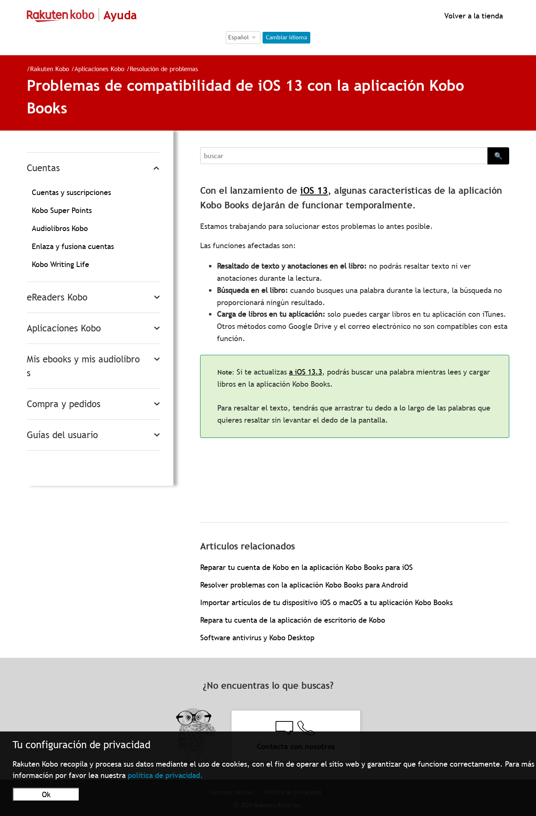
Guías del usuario (62, 435)
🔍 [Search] (498, 155)
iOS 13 (314, 190)
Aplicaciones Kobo (99, 68)
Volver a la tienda (472, 16)
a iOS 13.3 (305, 372)
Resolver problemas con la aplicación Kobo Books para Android (304, 585)
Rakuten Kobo (49, 68)
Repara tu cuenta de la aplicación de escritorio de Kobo (292, 620)
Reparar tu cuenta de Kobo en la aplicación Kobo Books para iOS (306, 567)
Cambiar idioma (286, 37)
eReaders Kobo (57, 297)
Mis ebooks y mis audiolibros (83, 366)
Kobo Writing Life (60, 264)
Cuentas (43, 168)
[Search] (343, 155)
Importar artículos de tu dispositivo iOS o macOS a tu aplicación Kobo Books (326, 602)
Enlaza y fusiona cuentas (73, 246)
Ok (46, 794)
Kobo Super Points (62, 210)
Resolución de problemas (164, 68)
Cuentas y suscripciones (71, 192)
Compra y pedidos (63, 404)
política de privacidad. (165, 775)
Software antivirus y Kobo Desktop (257, 637)
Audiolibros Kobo (60, 228)
